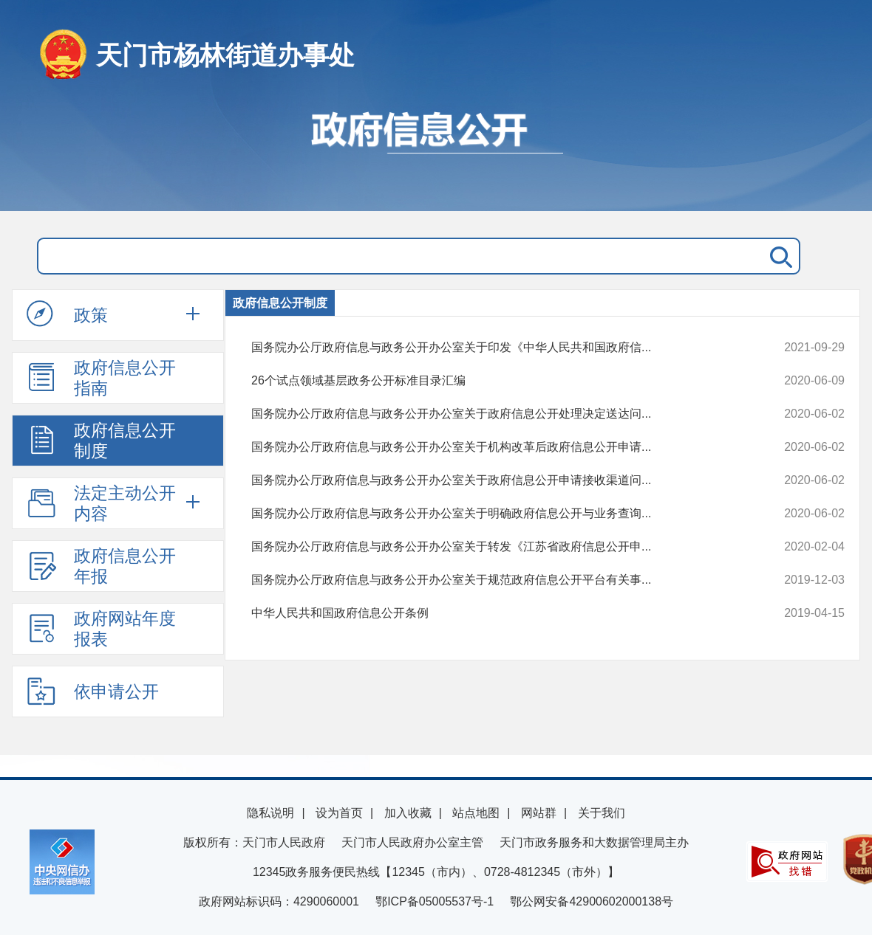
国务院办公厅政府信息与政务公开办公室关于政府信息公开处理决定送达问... (491, 414)
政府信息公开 (436, 153)
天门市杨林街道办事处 (225, 55)
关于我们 (601, 813)
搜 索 (778, 256)
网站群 (538, 813)
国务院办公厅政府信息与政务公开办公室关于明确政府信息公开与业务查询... (491, 513)
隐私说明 (270, 813)
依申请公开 (93, 690)
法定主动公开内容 (101, 503)
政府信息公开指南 (101, 378)
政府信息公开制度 (101, 440)
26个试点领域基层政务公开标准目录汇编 (491, 381)
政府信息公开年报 (101, 566)
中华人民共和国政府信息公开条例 (491, 613)
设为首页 (339, 813)
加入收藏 (408, 813)
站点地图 (476, 813)
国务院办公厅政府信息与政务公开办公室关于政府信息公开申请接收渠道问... (491, 480)
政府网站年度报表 (101, 629)
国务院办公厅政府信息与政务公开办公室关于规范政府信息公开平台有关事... (491, 580)
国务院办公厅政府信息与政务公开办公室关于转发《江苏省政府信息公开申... (491, 547)
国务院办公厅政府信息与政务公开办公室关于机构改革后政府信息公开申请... (491, 447)
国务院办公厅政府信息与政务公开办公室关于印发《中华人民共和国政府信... (491, 347)
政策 (67, 314)
